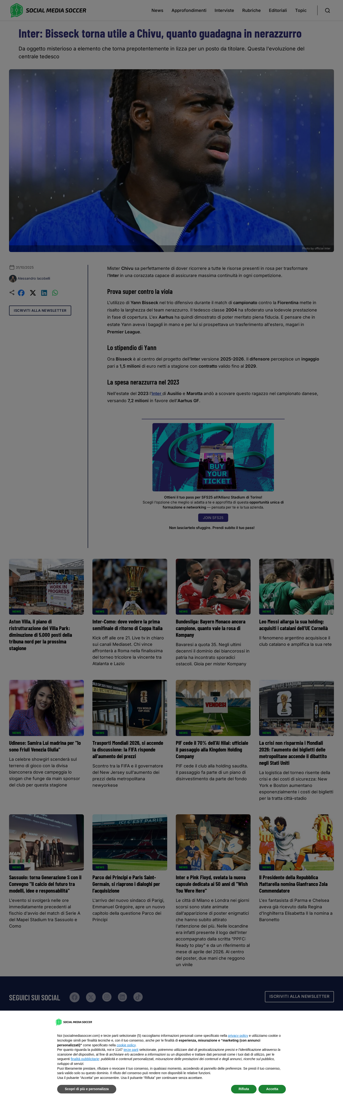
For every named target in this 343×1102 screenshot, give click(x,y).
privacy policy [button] (238, 1036)
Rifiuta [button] (244, 1089)
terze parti (131, 1050)
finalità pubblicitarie (85, 1059)
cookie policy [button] (126, 1045)
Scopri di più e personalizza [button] (87, 1089)
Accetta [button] (272, 1089)
